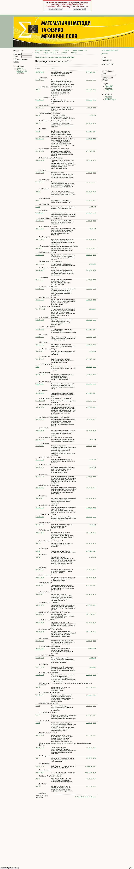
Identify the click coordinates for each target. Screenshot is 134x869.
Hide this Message (79, 9)
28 (81, 796)
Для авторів (108, 98)
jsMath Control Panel (55, 9)
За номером (109, 85)
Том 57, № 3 (40, 622)
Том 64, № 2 (40, 270)
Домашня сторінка (42, 50)
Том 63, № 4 (40, 446)
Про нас (57, 50)
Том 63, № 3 (40, 430)
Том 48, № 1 (40, 329)
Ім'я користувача (17, 53)
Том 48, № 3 (40, 160)
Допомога (105, 53)
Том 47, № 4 (40, 255)
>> (94, 796)
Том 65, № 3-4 (40, 401)
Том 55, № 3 (40, 393)
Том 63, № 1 (40, 279)
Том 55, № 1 (40, 220)
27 (79, 796)
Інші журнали (109, 89)
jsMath (131, 868)
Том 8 (37, 89)
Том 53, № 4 (40, 289)
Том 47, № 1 (40, 532)
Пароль (16, 56)
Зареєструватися (79, 50)
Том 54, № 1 (40, 498)
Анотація (89, 72)
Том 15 (38, 786)
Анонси (73, 53)
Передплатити (21, 70)
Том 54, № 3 (40, 507)
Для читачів (108, 96)
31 (87, 796)
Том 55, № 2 (40, 72)
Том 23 (38, 543)
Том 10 (38, 723)
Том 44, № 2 (40, 439)
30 (85, 796)
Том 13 (38, 131)
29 (83, 796)
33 (91, 796)
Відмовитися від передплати (22, 72)
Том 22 (38, 200)
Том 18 (38, 551)
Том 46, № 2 (40, 648)
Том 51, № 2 (40, 772)
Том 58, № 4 (40, 695)
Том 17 (38, 123)
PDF (94, 72)
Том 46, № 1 (40, 107)
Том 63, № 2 (40, 419)
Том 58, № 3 (40, 631)
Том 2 (37, 715)
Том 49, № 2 (40, 517)
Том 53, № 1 (40, 337)
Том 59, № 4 (40, 384)
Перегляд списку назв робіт (64, 57)
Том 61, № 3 (40, 320)
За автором (108, 86)
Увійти (66, 50)
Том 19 (38, 115)
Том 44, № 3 (40, 467)
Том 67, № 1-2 (40, 309)
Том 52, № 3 (40, 407)
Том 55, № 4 (40, 80)
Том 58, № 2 (40, 374)
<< (76, 796)
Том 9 (37, 367)
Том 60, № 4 (40, 487)
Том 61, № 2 (40, 173)
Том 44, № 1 (40, 264)
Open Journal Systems (110, 50)
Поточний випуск (51, 53)
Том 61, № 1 (40, 182)
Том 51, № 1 (40, 605)
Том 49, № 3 (40, 213)
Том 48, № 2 (40, 151)
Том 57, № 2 (40, 239)
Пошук (37, 53)
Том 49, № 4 (40, 138)
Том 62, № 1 (40, 299)
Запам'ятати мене (21, 59)
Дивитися (20, 68)
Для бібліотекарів (110, 99)
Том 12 (38, 687)
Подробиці (92, 648)
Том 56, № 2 (40, 100)
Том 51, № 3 (40, 228)
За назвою (108, 88)
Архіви (64, 53)
